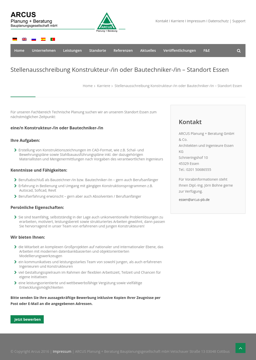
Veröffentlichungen (179, 50)
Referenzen (123, 50)
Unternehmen (44, 50)
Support (239, 21)
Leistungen (72, 50)
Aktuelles (148, 50)
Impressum (196, 21)
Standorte (97, 50)
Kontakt (162, 21)
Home (19, 50)
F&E (207, 50)
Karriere (177, 21)
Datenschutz (218, 21)
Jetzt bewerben (27, 319)
